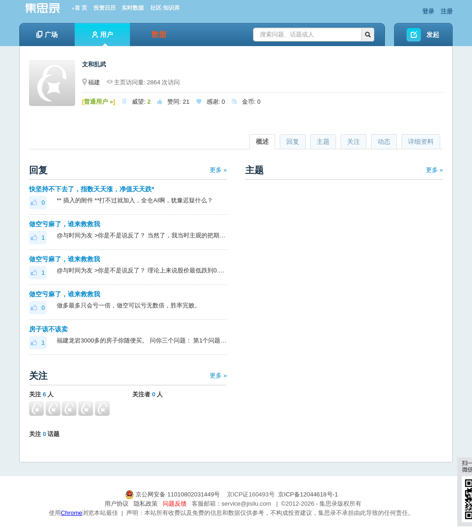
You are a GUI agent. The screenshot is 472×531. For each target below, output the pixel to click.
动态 (384, 141)
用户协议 (117, 503)
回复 (292, 141)
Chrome (71, 512)
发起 (432, 34)
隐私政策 (146, 503)
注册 (447, 11)
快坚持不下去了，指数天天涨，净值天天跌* (91, 189)
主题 (323, 141)
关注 (353, 141)
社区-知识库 (165, 8)
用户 (102, 38)
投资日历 (105, 8)
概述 (262, 141)
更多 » (218, 169)
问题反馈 (175, 503)
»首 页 (79, 8)
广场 (47, 34)
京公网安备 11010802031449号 (173, 494)
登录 (428, 11)
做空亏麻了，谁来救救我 (64, 224)
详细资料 (421, 141)
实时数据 (133, 8)
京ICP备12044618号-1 (308, 494)
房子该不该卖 (48, 329)
